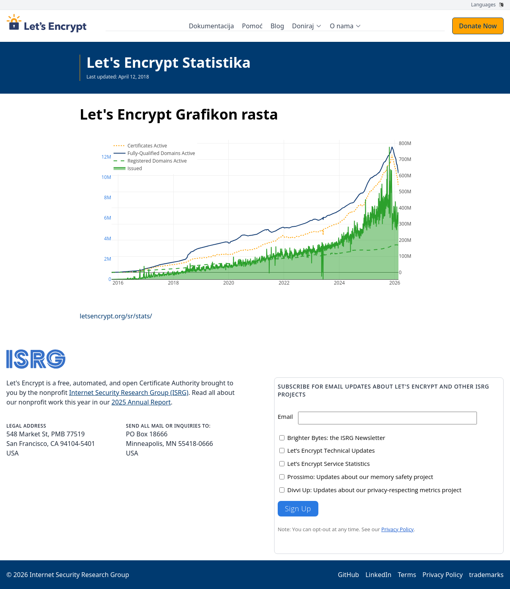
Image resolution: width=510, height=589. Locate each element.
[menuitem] (307, 26)
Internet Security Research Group (79, 574)
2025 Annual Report (141, 402)
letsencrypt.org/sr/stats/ (116, 316)
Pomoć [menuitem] (253, 26)
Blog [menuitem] (277, 26)
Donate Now (478, 26)
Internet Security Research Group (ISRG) (128, 392)
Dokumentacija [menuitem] (211, 26)
